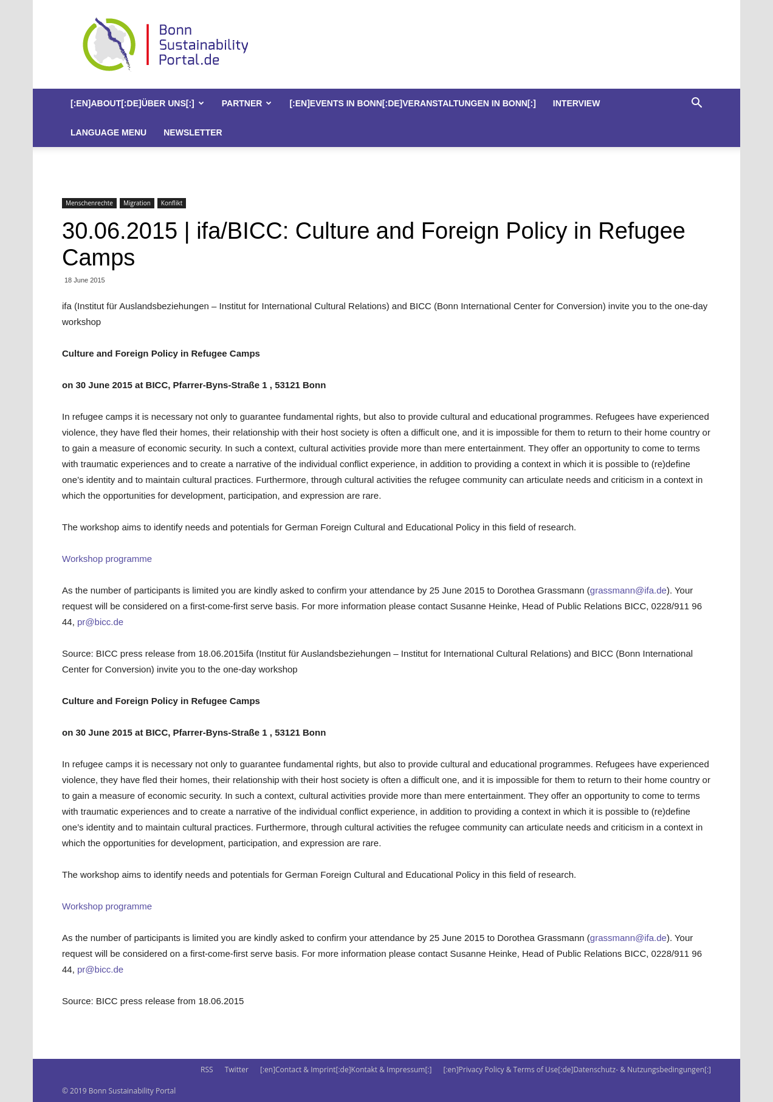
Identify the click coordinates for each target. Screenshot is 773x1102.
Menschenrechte (89, 203)
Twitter (237, 1069)
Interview (576, 103)
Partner (247, 103)
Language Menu (108, 132)
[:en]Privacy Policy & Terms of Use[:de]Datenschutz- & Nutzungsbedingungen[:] (577, 1069)
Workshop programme (107, 558)
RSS (207, 1069)
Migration (137, 203)
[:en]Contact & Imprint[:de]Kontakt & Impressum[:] (345, 1069)
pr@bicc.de (100, 622)
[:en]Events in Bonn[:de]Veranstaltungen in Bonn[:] (412, 103)
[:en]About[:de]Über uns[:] (137, 103)
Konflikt (172, 203)
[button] (696, 104)
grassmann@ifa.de (628, 590)
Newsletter (192, 132)
